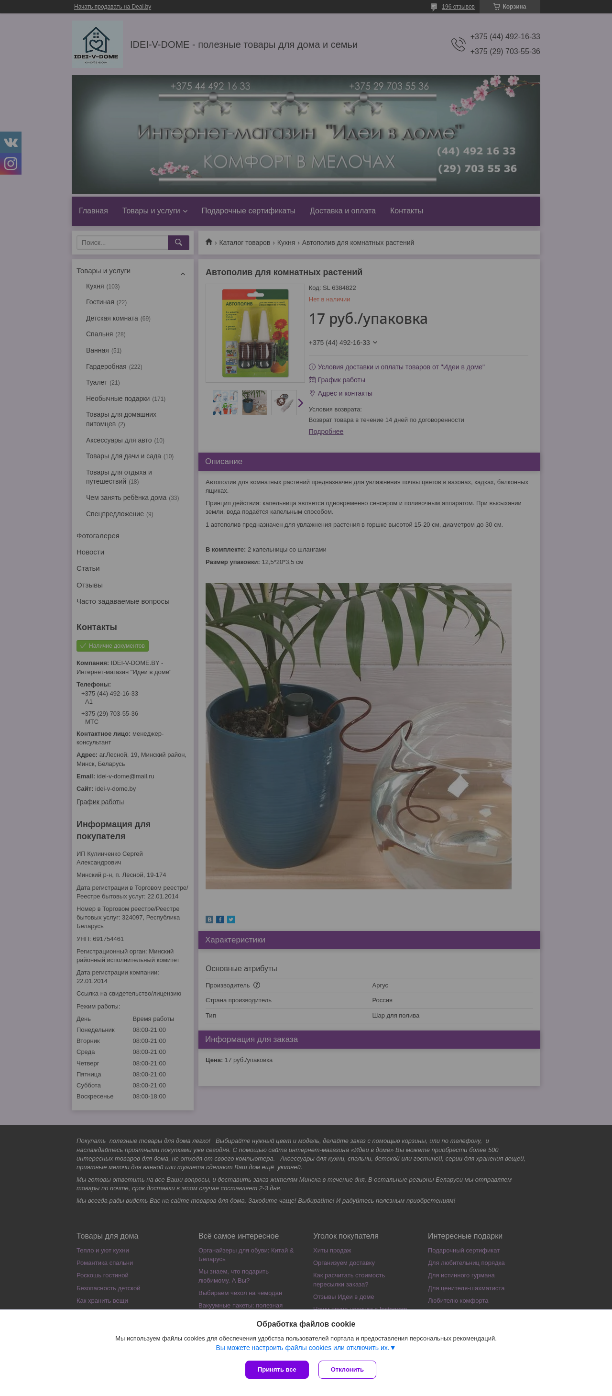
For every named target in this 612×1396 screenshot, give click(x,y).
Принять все (277, 1369)
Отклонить (347, 1369)
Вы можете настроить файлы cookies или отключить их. (302, 1348)
